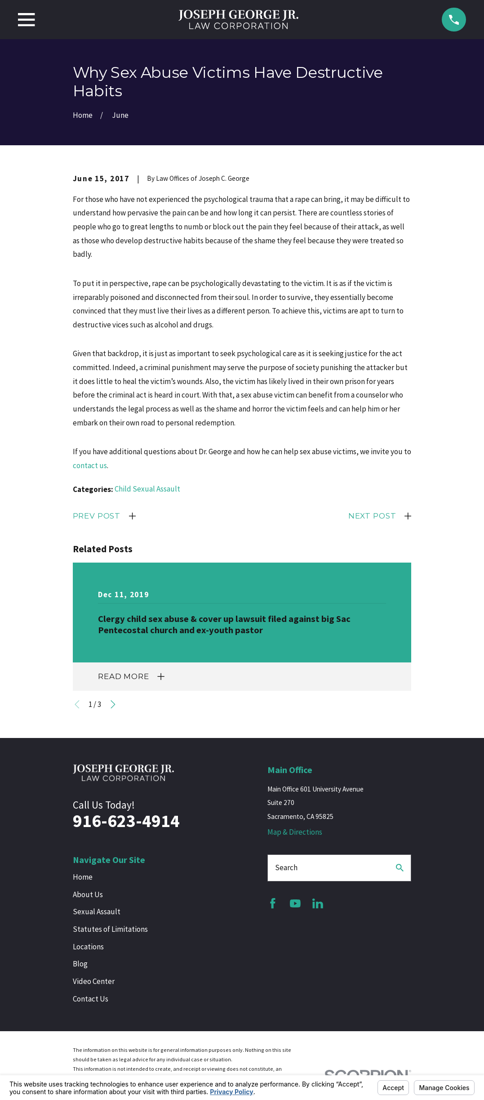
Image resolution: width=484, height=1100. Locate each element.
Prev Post (97, 515)
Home (83, 877)
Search (286, 867)
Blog (80, 964)
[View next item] (113, 704)
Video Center (94, 981)
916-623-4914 (126, 821)
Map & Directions (294, 832)
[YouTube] (295, 903)
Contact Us (90, 999)
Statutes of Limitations (110, 929)
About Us (88, 894)
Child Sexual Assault (147, 489)
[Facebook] (272, 903)
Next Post (372, 515)
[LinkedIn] (317, 903)
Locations (88, 947)
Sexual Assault (96, 912)
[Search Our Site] (400, 868)
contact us (90, 465)
